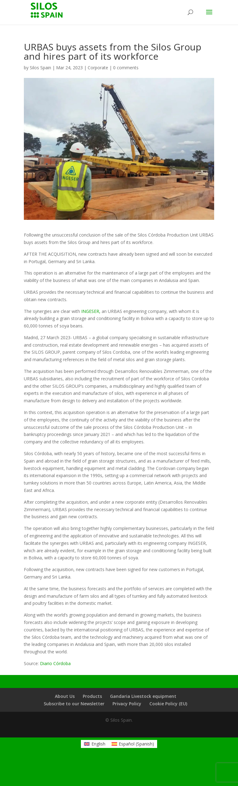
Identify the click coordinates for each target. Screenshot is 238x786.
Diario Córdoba (55, 663)
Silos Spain (40, 67)
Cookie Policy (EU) (168, 704)
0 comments (126, 67)
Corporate (98, 67)
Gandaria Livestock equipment (143, 696)
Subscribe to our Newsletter (74, 704)
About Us (65, 696)
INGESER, (90, 311)
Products (92, 696)
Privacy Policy (126, 704)
